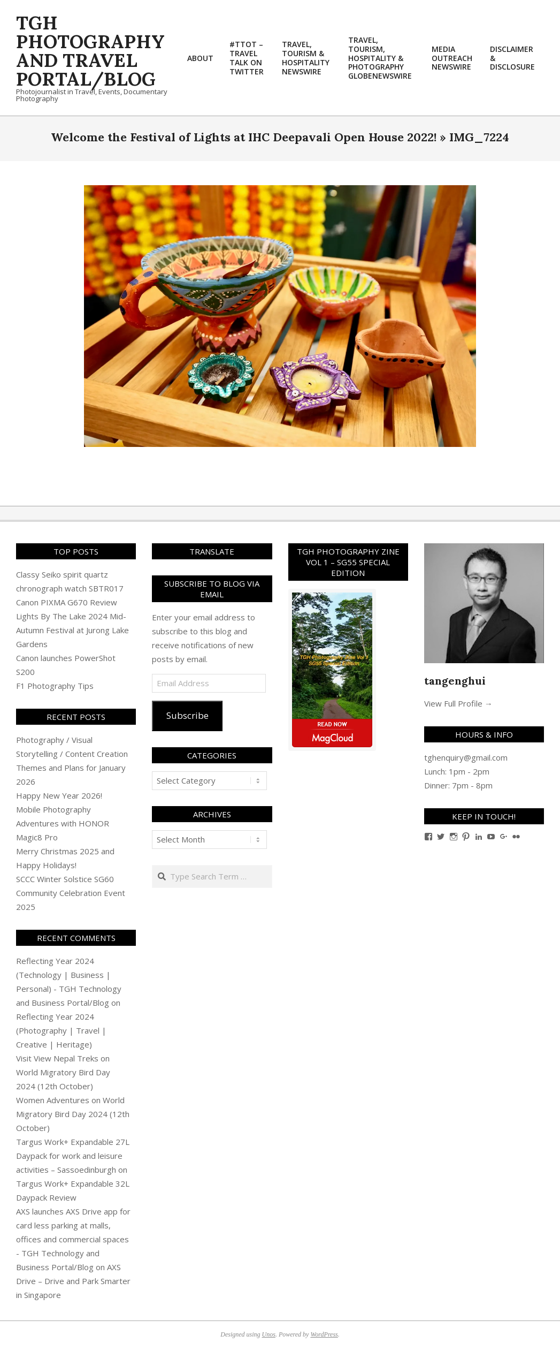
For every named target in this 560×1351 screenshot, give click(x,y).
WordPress (323, 1334)
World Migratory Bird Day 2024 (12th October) (72, 1114)
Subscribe (187, 715)
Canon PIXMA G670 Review (66, 602)
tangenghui (455, 680)
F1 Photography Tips (55, 685)
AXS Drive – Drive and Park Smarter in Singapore (73, 1281)
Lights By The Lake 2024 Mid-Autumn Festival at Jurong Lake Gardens (72, 630)
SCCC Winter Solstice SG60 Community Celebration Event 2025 (70, 893)
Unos (268, 1334)
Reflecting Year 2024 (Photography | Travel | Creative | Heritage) (61, 1030)
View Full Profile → (458, 703)
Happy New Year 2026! (59, 795)
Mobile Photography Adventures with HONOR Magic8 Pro (62, 823)
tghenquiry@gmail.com (466, 757)
